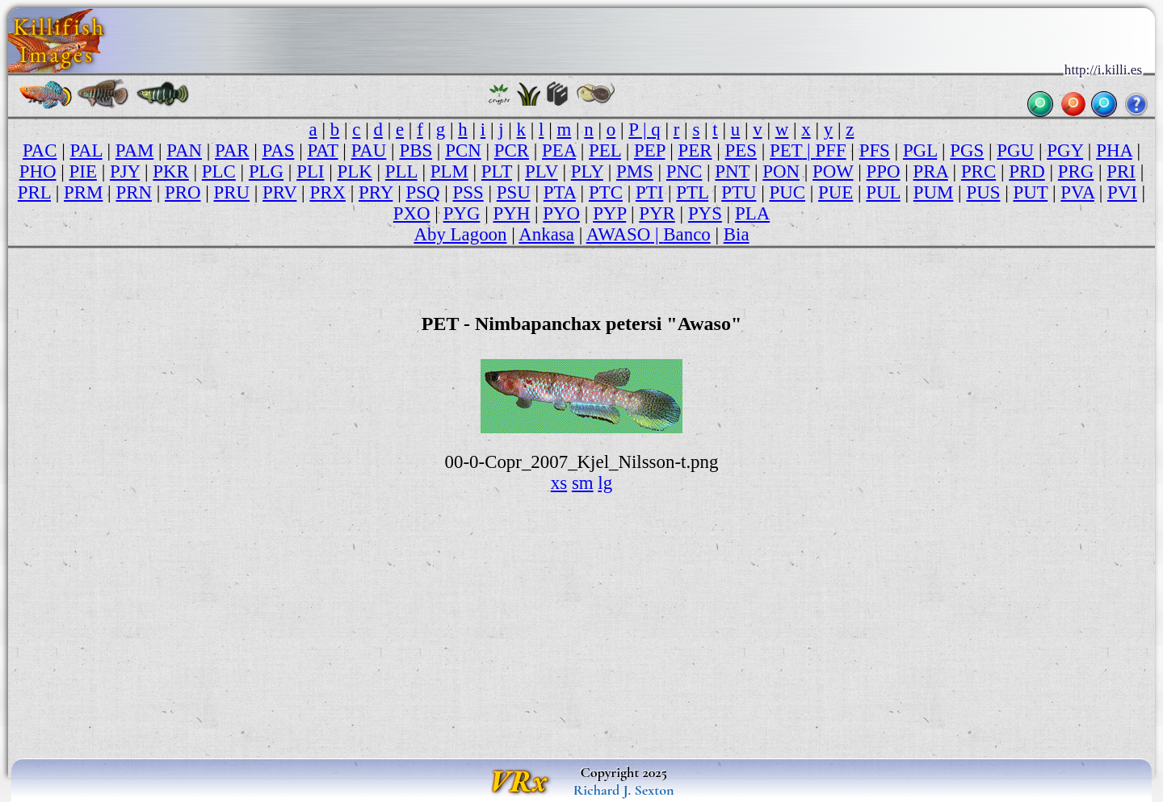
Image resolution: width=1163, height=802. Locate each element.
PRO (183, 192)
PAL (85, 150)
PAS (278, 150)
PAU (369, 150)
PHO (38, 171)
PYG (462, 213)
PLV (541, 171)
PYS (705, 213)
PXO (411, 213)
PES (741, 150)
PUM (933, 192)
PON (781, 171)
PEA (559, 150)
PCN (463, 150)
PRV (279, 192)
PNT (732, 171)
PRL (34, 192)
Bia (736, 234)
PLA (752, 213)
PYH (511, 213)
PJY (125, 171)
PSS (467, 192)
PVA (1077, 192)
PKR (171, 171)
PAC (40, 150)
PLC (219, 171)
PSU (514, 192)
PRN (133, 192)
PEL (605, 150)
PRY (376, 192)
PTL (692, 192)
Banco (686, 234)
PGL (920, 150)
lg (605, 483)
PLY (587, 171)
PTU (738, 192)
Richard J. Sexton (623, 790)
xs (559, 483)
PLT (496, 171)
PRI (1121, 171)
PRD (1027, 171)
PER (695, 150)
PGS (967, 150)
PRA (930, 171)
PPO (884, 171)
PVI (1122, 192)
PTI (649, 192)
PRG (1076, 171)
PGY (1065, 150)
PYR (657, 213)
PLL (401, 171)
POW (832, 171)
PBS (415, 150)
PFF (830, 150)
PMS (634, 171)
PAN (184, 150)
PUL (883, 192)
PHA (1114, 150)
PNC (684, 171)
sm (583, 483)
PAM (134, 150)
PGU (1015, 150)
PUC (787, 192)
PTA (560, 192)
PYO (561, 213)
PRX (327, 192)
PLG (266, 171)
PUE (835, 192)
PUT (1030, 192)
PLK (355, 171)
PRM (83, 192)
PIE (83, 171)
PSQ (422, 192)
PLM (449, 171)
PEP (649, 150)
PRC (978, 171)
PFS (874, 150)
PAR (232, 150)
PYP (609, 213)
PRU (232, 192)
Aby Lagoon (460, 234)
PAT (322, 150)
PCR (511, 150)
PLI (310, 171)
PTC (606, 192)
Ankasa (546, 234)
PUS (983, 192)
